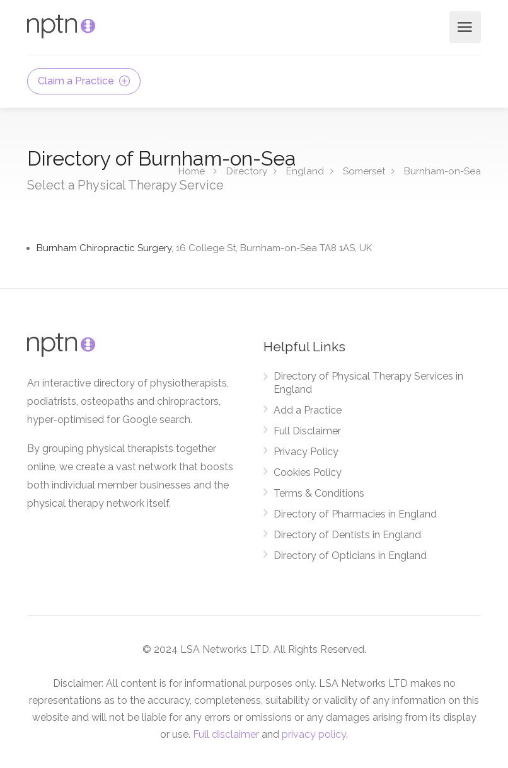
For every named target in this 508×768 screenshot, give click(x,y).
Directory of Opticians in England (350, 556)
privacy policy (314, 734)
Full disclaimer (226, 734)
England (305, 170)
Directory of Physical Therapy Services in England (368, 382)
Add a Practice (308, 410)
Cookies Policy (308, 472)
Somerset (364, 170)
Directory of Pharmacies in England (355, 514)
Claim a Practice (84, 81)
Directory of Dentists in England (347, 535)
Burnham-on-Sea (442, 170)
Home (191, 170)
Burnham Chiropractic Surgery (204, 248)
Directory (246, 170)
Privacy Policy (306, 452)
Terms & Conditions (319, 493)
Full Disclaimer (307, 431)
